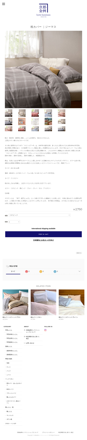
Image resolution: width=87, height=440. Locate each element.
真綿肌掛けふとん (11, 346)
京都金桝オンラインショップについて (33, 322)
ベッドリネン (9, 370)
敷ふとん (9, 402)
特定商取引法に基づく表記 (33, 329)
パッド (8, 362)
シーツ (8, 366)
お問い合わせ (30, 334)
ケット (8, 358)
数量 (6, 213)
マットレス (9, 406)
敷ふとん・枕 (9, 398)
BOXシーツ (9, 380)
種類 (6, 207)
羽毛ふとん (8, 321)
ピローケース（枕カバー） (13, 393)
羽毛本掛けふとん (11, 325)
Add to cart (43, 225)
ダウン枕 (9, 410)
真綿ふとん (8, 337)
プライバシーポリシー (48, 424)
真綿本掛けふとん (11, 342)
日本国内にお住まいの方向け (43, 231)
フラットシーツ (11, 384)
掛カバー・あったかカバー (13, 375)
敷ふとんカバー (11, 388)
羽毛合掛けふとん (11, 329)
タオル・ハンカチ (10, 415)
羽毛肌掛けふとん (11, 333)
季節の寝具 (8, 350)
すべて (13, 262)
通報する (79, 244)
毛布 (7, 354)
